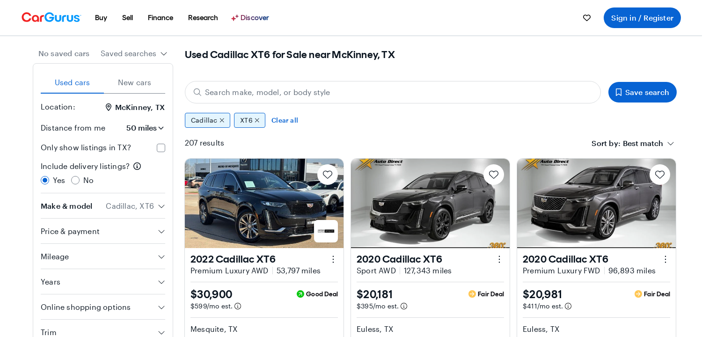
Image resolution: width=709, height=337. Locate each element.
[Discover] (251, 18)
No (88, 180)
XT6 (249, 120)
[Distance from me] (139, 127)
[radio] (45, 180)
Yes (59, 180)
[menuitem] (101, 18)
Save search (642, 92)
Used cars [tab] (72, 82)
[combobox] (134, 53)
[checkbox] (161, 148)
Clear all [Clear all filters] (284, 120)
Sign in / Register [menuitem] (642, 17)
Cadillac (207, 120)
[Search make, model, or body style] (393, 92)
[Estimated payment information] (237, 306)
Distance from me (73, 127)
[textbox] (643, 143)
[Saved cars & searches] (586, 18)
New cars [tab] (135, 82)
